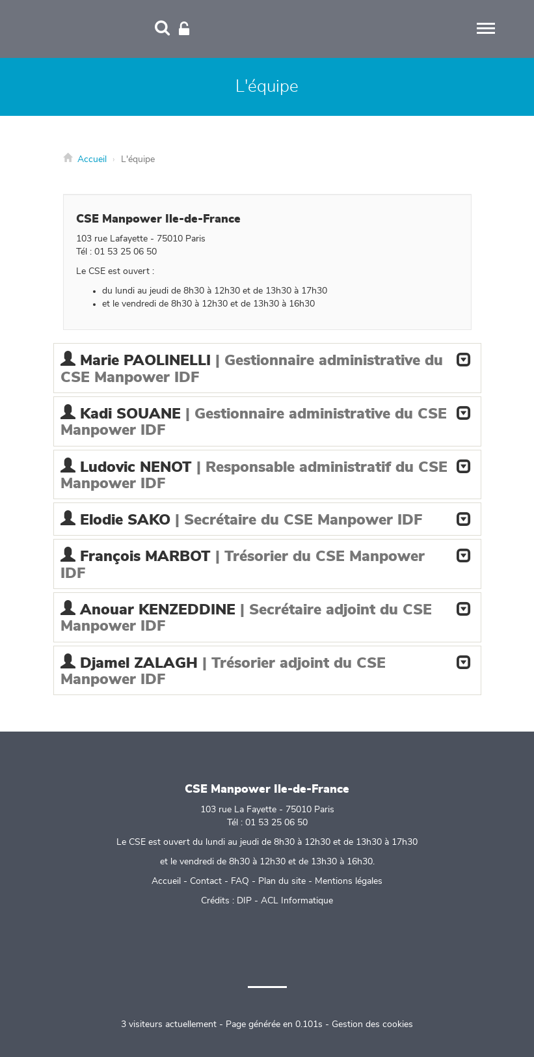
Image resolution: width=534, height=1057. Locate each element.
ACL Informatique (297, 900)
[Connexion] (184, 29)
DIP (244, 900)
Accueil (92, 159)
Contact (206, 881)
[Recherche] (162, 29)
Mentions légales (348, 881)
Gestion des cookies (372, 1024)
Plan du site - (286, 881)
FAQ (240, 881)
